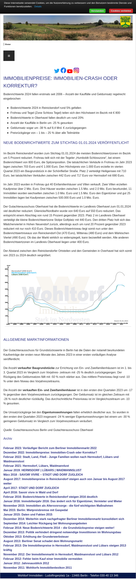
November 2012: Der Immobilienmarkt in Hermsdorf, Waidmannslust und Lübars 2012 (60, 554)
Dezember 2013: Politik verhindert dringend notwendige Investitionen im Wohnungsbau (62, 532)
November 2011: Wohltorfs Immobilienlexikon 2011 (37, 568)
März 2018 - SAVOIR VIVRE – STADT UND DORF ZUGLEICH (43, 475)
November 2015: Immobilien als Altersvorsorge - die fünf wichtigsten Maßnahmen (58, 506)
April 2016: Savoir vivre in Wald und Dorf (30, 492)
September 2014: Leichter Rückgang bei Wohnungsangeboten (45, 523)
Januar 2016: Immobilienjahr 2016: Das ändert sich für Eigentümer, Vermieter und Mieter (62, 501)
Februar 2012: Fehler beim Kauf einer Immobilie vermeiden (42, 559)
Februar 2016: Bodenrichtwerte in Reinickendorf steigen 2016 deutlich (50, 497)
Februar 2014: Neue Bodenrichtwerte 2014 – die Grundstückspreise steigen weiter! (58, 528)
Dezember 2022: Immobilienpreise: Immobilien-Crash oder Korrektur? (50, 452)
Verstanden (97, 10)
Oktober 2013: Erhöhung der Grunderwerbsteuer (36, 537)
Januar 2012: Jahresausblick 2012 (26, 563)
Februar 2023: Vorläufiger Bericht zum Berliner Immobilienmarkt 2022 (50, 448)
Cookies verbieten (121, 10)
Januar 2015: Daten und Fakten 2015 (27, 514)
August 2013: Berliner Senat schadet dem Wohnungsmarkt (42, 541)
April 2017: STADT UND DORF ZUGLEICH (31, 488)
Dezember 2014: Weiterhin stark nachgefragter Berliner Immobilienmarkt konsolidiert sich (63, 519)
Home (8, 44)
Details (38, 6)
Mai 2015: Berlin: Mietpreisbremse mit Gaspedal (35, 510)
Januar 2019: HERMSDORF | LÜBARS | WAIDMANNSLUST (42, 470)
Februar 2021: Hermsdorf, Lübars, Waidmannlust (36, 466)
